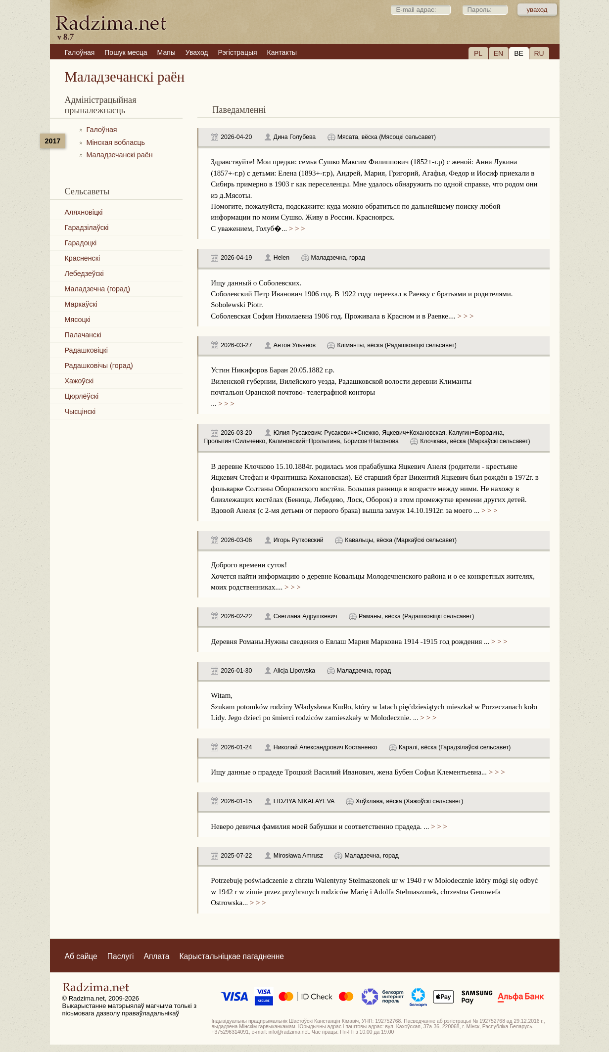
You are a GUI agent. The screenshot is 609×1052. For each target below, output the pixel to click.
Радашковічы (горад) (99, 365)
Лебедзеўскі (84, 273)
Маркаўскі (81, 304)
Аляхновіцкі (84, 212)
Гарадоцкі (81, 243)
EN (498, 53)
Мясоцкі (78, 319)
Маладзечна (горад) (97, 289)
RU (539, 53)
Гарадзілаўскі (87, 227)
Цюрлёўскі (82, 396)
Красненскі (82, 258)
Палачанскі (83, 335)
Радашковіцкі (86, 350)
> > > (296, 228)
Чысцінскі (80, 411)
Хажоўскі (79, 381)
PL (478, 53)
